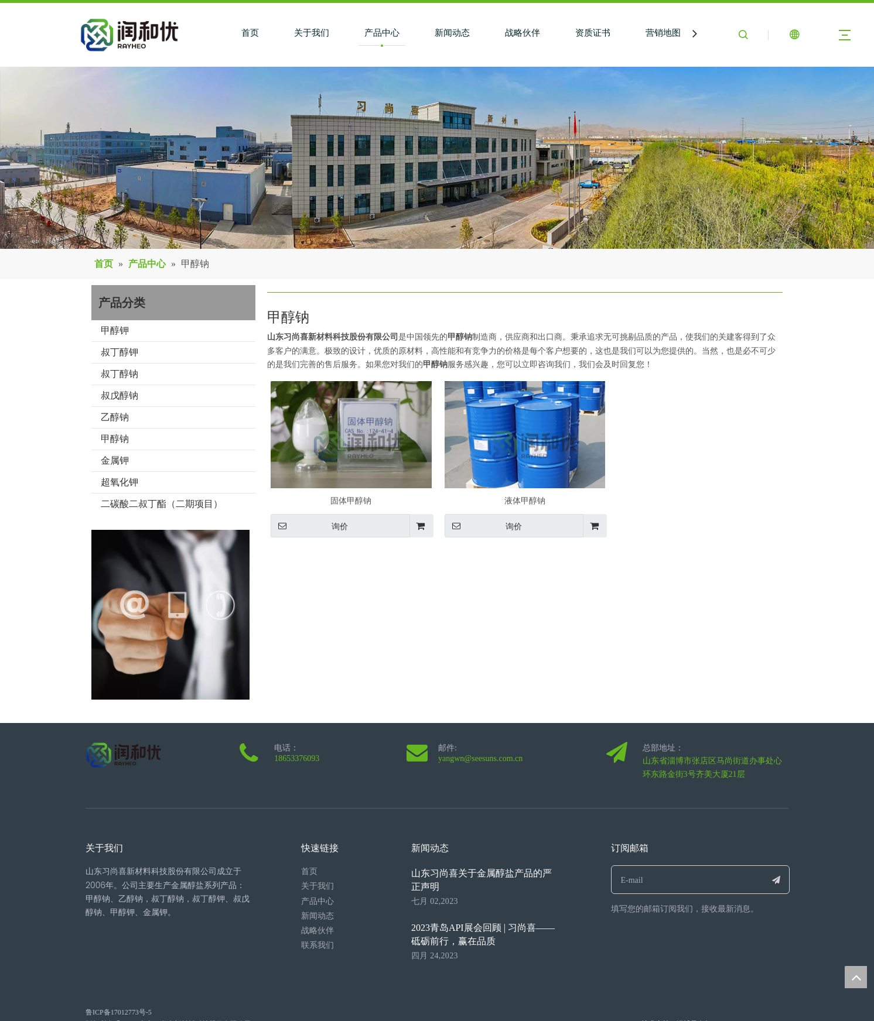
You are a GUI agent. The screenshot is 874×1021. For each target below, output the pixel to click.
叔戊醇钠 (119, 395)
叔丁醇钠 (119, 374)
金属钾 (115, 460)
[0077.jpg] (170, 615)
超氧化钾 (119, 482)
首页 (250, 32)
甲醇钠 (115, 439)
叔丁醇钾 (119, 352)
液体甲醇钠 (524, 500)
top (856, 977)
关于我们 (311, 32)
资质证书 (592, 32)
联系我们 (317, 945)
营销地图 (663, 32)
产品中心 (382, 32)
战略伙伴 (522, 32)
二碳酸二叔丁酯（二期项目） (162, 504)
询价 (309, 525)
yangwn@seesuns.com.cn (480, 758)
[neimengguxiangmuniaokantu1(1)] (437, 158)
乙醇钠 (115, 417)
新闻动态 (452, 32)
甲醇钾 (115, 330)
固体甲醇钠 (350, 500)
